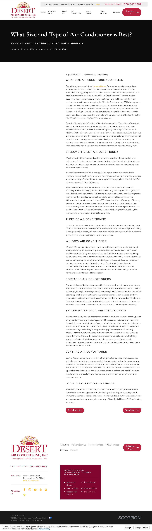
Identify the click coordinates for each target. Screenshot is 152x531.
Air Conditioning (79, 445)
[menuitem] (14, 520)
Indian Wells (89, 492)
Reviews (64, 450)
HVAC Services (112, 445)
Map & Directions (31, 480)
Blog (98, 4)
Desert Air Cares (68, 4)
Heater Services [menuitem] (89, 12)
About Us (64, 445)
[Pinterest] (24, 495)
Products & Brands (85, 4)
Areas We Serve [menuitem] (52, 12)
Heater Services (96, 445)
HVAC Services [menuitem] (103, 12)
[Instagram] (29, 489)
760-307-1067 (132, 4)
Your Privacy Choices (42, 518)
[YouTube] (35, 489)
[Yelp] (40, 489)
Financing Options (51, 4)
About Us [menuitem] (64, 12)
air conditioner (100, 86)
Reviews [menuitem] (116, 12)
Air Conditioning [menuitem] (76, 12)
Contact (74, 450)
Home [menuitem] (42, 12)
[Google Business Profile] (46, 489)
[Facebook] (24, 489)
